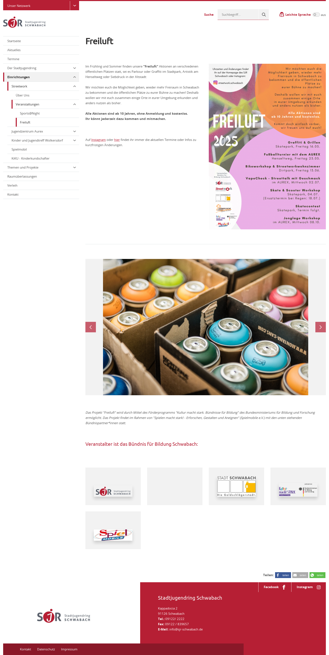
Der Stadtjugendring (41, 68)
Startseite (14, 41)
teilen (285, 575)
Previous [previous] (90, 327)
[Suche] (263, 14)
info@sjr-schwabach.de (186, 629)
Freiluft (25, 122)
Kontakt (12, 194)
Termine (13, 59)
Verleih (12, 185)
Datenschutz (46, 649)
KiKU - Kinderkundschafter (31, 158)
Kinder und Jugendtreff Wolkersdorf (44, 140)
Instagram (98, 140)
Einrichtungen (41, 77)
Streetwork (44, 86)
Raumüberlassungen (22, 176)
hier (117, 140)
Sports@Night (30, 113)
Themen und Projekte (41, 167)
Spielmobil (19, 149)
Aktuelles (14, 50)
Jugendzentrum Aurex (44, 131)
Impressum (69, 649)
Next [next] (320, 327)
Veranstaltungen (46, 104)
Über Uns (22, 95)
